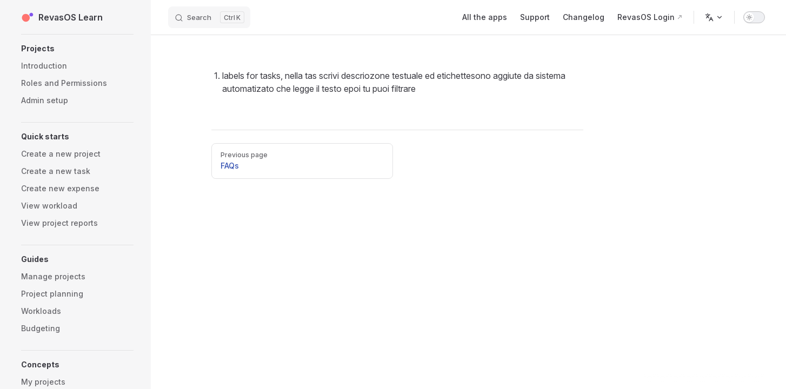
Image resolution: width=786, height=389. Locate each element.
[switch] (754, 17)
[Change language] (714, 17)
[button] (77, 48)
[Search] (209, 17)
